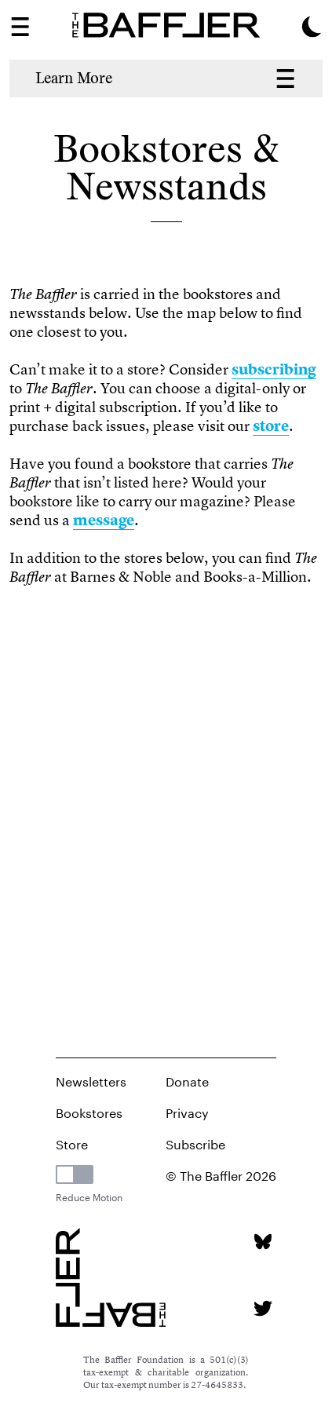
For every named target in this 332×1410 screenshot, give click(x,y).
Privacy (187, 1111)
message (103, 520)
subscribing (274, 369)
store (271, 426)
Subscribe (195, 1142)
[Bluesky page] (262, 1241)
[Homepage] (166, 25)
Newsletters (91, 1080)
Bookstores (89, 1111)
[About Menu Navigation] (285, 78)
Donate (187, 1080)
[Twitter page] (262, 1308)
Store (72, 1142)
